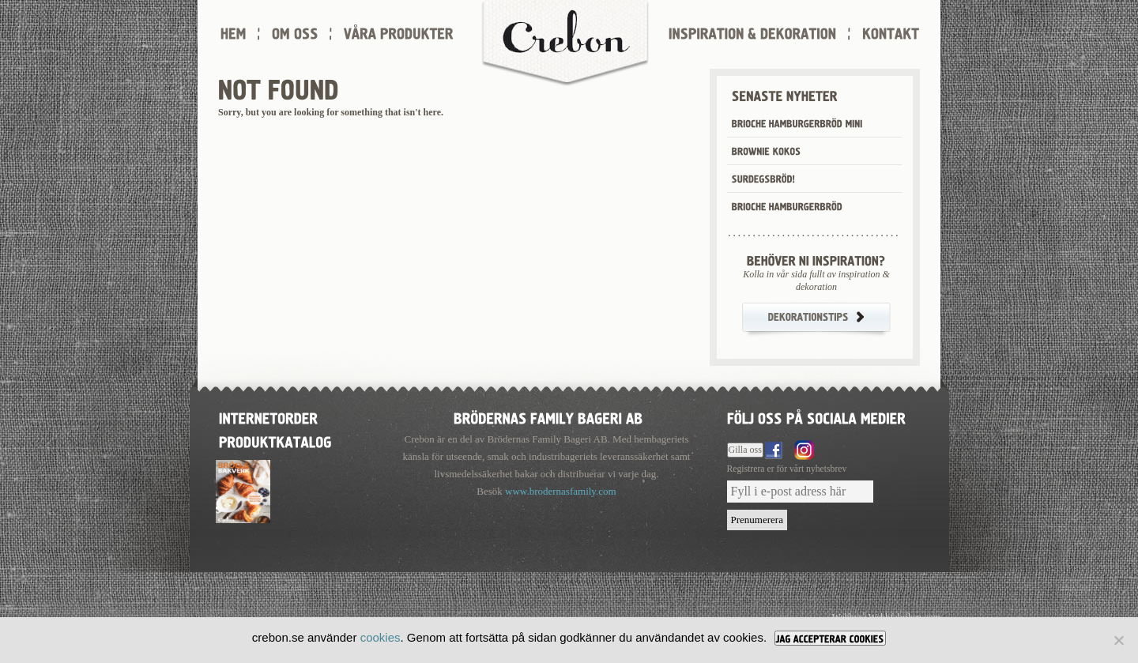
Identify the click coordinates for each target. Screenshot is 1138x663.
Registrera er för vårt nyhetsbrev (787, 469)
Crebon (565, 43)
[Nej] (1118, 640)
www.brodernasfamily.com (560, 491)
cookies (380, 637)
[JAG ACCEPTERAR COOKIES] (830, 638)
